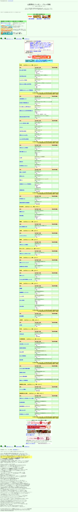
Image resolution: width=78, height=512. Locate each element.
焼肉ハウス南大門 (23, 172)
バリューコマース (22, 489)
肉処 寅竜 (21, 359)
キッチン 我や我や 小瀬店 (24, 123)
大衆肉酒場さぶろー (23, 98)
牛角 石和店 (22, 306)
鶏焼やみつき (22, 211)
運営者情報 (15, 449)
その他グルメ (46, 46)
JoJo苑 (21, 157)
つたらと (21, 127)
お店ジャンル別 (38, 60)
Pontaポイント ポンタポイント (4, 492)
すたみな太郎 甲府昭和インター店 (26, 279)
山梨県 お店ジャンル (8, 38)
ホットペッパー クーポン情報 (31, 424)
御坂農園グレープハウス (24, 292)
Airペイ (6, 500)
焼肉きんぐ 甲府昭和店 (24, 380)
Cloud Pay (10, 491)
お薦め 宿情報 (39, 18)
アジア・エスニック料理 (46, 44)
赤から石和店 (22, 300)
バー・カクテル (47, 45)
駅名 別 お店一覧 (39, 61)
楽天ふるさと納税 (24, 503)
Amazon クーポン (6, 497)
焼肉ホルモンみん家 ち (24, 135)
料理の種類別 (38, 41)
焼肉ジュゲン (22, 275)
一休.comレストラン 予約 (30, 429)
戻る (2, 38)
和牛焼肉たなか (22, 198)
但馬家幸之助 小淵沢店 (24, 266)
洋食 (40, 43)
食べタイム (2, 497)
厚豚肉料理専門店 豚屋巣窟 (24, 202)
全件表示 (31, 42)
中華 (31, 44)
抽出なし (31, 51)
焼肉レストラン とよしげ (24, 262)
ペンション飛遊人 (23, 389)
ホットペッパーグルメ (3, 459)
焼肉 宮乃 (21, 161)
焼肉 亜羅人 (22, 215)
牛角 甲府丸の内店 (23, 76)
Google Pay (3, 491)
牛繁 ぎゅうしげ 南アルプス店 (25, 253)
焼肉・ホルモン (36, 44)
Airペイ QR (12, 500)
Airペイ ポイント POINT (23, 500)
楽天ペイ (24, 498)
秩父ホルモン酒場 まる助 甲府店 (25, 84)
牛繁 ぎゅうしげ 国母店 (24, 147)
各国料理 (31, 45)
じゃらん (6, 506)
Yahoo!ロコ (21, 468)
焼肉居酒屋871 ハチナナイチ (25, 406)
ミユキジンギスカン (23, 235)
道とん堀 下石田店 (23, 70)
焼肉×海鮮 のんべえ (23, 151)
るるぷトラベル (10, 506)
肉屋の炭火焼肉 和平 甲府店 (25, 116)
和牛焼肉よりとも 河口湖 (24, 414)
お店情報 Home (25, 38)
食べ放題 (39, 51)
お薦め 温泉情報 (31, 18)
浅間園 (21, 288)
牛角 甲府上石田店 (23, 131)
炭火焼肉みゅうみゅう (24, 165)
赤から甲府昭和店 (23, 355)
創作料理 (31, 43)
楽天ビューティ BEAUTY (30, 443)
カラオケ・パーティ (38, 45)
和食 (36, 43)
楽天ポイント (17, 506)
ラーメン (31, 46)
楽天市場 (18, 498)
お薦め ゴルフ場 (47, 18)
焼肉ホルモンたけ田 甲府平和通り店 (26, 110)
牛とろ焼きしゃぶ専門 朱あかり (25, 106)
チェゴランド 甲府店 (23, 80)
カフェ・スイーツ (38, 46)
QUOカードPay (11, 503)
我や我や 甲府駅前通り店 (24, 102)
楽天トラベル (2, 506)
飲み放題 (35, 51)
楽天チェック (9, 499)
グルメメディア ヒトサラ (30, 433)
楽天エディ (2, 499)
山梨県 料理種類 (18, 38)
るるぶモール (2, 478)
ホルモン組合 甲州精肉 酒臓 (25, 368)
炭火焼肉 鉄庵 (22, 402)
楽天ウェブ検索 (7, 490)
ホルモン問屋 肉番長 (23, 376)
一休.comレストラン (8, 471)
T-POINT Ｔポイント (20, 492)
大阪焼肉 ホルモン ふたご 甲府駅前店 (26, 90)
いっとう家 (22, 296)
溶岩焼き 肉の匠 (22, 372)
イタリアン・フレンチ (47, 43)
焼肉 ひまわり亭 (22, 410)
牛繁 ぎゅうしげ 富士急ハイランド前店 (27, 398)
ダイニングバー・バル (45, 42)
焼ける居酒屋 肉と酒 (23, 226)
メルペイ (19, 503)
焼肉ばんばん (22, 176)
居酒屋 (37, 42)
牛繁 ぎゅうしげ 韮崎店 (24, 244)
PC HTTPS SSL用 (10, 0)
